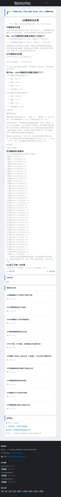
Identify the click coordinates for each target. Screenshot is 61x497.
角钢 (6, 491)
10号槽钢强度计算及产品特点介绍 (18, 405)
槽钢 (2, 491)
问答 (40, 12)
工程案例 (25, 491)
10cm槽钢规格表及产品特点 (16, 307)
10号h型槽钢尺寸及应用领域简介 (18, 319)
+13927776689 (16, 453)
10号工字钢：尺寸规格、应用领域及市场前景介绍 (23, 344)
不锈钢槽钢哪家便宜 (7, 472)
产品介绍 (41, 491)
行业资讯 (36, 491)
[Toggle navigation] (46, 3)
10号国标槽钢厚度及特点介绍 (17, 332)
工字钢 (10, 491)
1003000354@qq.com (17, 457)
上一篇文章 (10, 271)
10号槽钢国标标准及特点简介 (17, 381)
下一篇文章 (51, 271)
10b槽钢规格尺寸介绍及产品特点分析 (19, 295)
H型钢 (14, 491)
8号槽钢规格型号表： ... (8, 479)
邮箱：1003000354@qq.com (19, 430)
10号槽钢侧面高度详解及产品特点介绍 (20, 368)
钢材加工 (19, 491)
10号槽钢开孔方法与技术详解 (17, 393)
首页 (8, 12)
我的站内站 (22, 3)
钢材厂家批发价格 (21, 24)
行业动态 (4, 469)
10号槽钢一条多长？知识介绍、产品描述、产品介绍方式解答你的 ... (30, 356)
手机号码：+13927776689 (17, 426)
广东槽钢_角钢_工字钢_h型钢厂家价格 (24, 12)
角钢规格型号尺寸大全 (7, 466)
